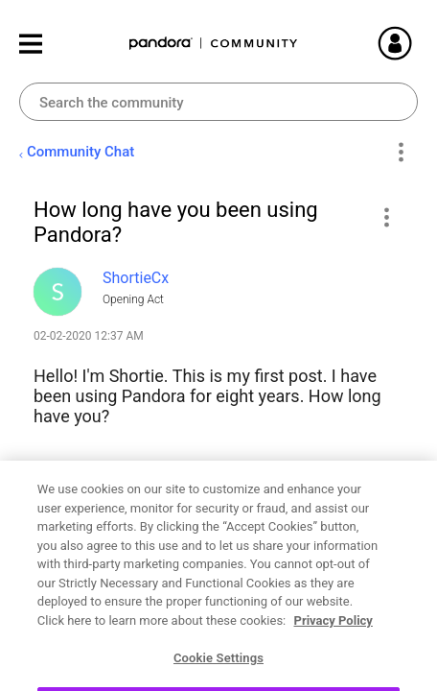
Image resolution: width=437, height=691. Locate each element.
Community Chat (80, 151)
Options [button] (400, 152)
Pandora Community (213, 44)
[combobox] (218, 102)
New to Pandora (99, 576)
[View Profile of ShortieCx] (136, 278)
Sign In (418, 43)
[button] (385, 217)
